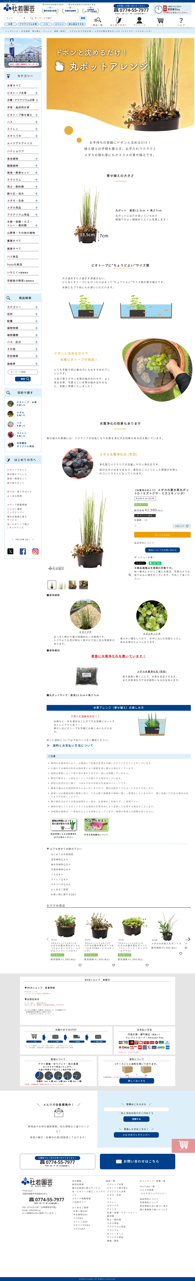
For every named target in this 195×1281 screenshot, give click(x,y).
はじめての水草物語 (62, 854)
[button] (48, 939)
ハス (46, 24)
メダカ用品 (14, 207)
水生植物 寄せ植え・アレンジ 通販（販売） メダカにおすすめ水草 (56, 31)
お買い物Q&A (80, 1211)
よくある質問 (14, 495)
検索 (83, 18)
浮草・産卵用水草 (18, 107)
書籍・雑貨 (113, 1240)
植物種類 (23, 335)
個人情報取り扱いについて (154, 1209)
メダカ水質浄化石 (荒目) (152, 671)
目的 (23, 314)
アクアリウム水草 (28, 24)
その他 (23, 349)
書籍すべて (14, 240)
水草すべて (14, 85)
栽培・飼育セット (18, 172)
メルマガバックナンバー (154, 1193)
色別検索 (23, 356)
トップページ (11, 31)
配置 (23, 321)
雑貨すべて (14, 248)
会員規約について (149, 1202)
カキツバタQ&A (81, 1225)
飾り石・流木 (15, 193)
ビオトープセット (17, 469)
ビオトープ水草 (17, 93)
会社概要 (76, 1181)
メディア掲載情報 (17, 504)
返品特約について (144, 542)
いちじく (12, 272)
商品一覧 (110, 1181)
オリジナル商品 (115, 1237)
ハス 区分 (23, 342)
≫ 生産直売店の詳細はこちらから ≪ (39, 1014)
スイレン (59, 24)
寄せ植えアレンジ (17, 474)
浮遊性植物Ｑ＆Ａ (61, 869)
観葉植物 (12, 165)
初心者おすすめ (76, 24)
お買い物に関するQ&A (63, 894)
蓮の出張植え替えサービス (86, 1188)
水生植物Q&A (80, 1214)
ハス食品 (12, 256)
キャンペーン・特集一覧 (153, 1181)
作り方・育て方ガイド (19, 491)
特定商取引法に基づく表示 (154, 1206)
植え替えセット (16, 482)
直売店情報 (78, 1184)
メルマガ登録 (147, 1190)
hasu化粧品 (15, 264)
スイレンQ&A (80, 1221)
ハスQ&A (78, 1218)
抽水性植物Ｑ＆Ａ (61, 864)
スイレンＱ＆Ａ (60, 879)
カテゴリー (23, 307)
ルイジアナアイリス (19, 143)
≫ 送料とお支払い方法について (70, 746)
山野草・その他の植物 (21, 233)
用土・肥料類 (15, 186)
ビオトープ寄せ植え (19, 115)
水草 (10, 24)
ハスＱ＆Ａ (57, 874)
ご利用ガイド (79, 1202)
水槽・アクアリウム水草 (20, 100)
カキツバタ (14, 136)
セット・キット (115, 1233)
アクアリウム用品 (18, 214)
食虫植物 (12, 158)
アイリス (111, 1209)
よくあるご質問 (60, 889)
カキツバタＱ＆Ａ (61, 884)
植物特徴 (23, 328)
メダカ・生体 (15, 200)
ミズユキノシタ (151, 632)
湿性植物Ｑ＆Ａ (60, 859)
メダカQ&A (79, 1228)
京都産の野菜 (15, 280)
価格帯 (23, 364)
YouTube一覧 (147, 1186)
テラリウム (14, 179)
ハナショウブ (15, 151)
